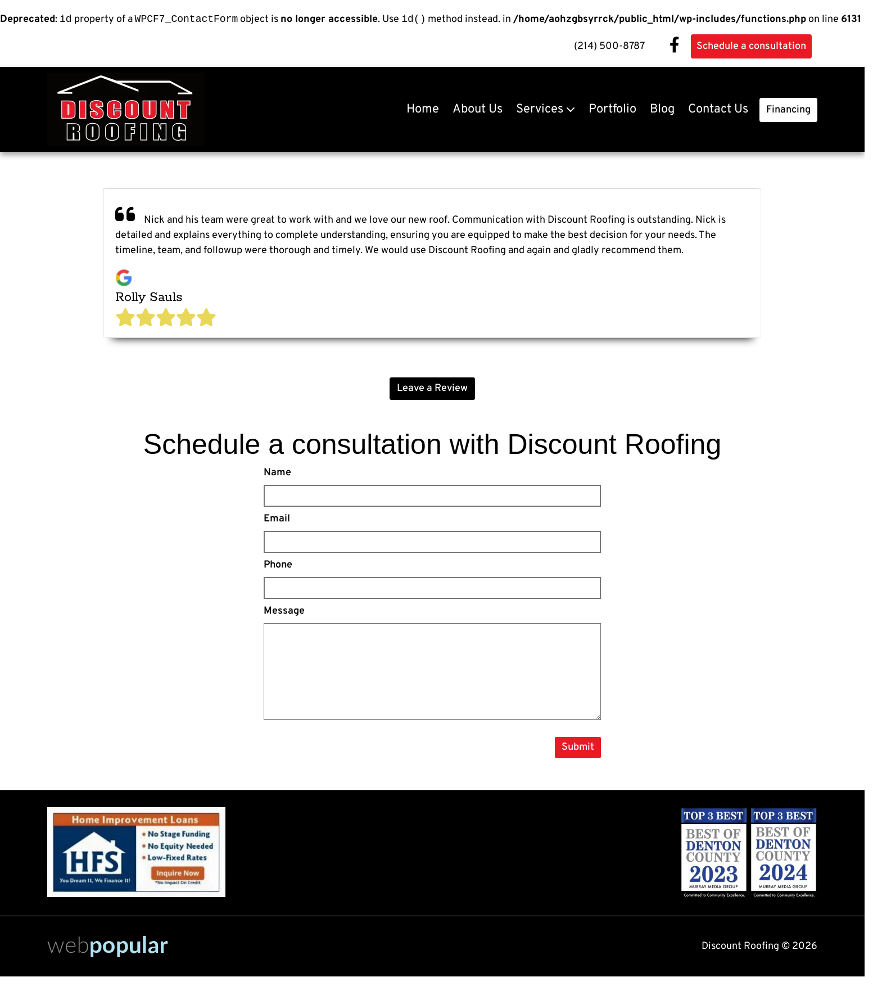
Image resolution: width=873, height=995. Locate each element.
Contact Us (718, 111)
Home (422, 111)
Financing (788, 111)
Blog (662, 111)
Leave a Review (432, 390)
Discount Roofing (614, 446)
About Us (478, 111)
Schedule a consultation (751, 48)
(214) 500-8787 (609, 48)
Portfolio (612, 111)
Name (277, 474)
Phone (278, 566)
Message (284, 612)
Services (539, 111)
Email (277, 520)
